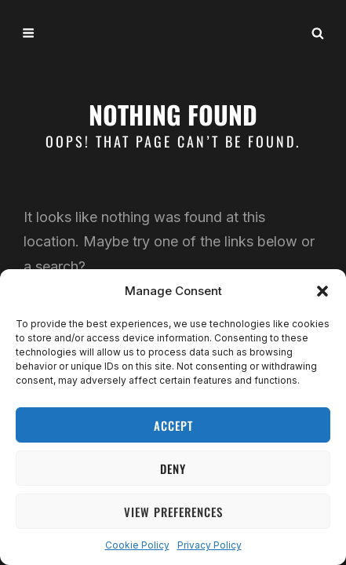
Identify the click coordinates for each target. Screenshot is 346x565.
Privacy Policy (209, 545)
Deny (173, 468)
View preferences (173, 511)
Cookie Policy (137, 545)
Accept (173, 425)
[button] (322, 291)
